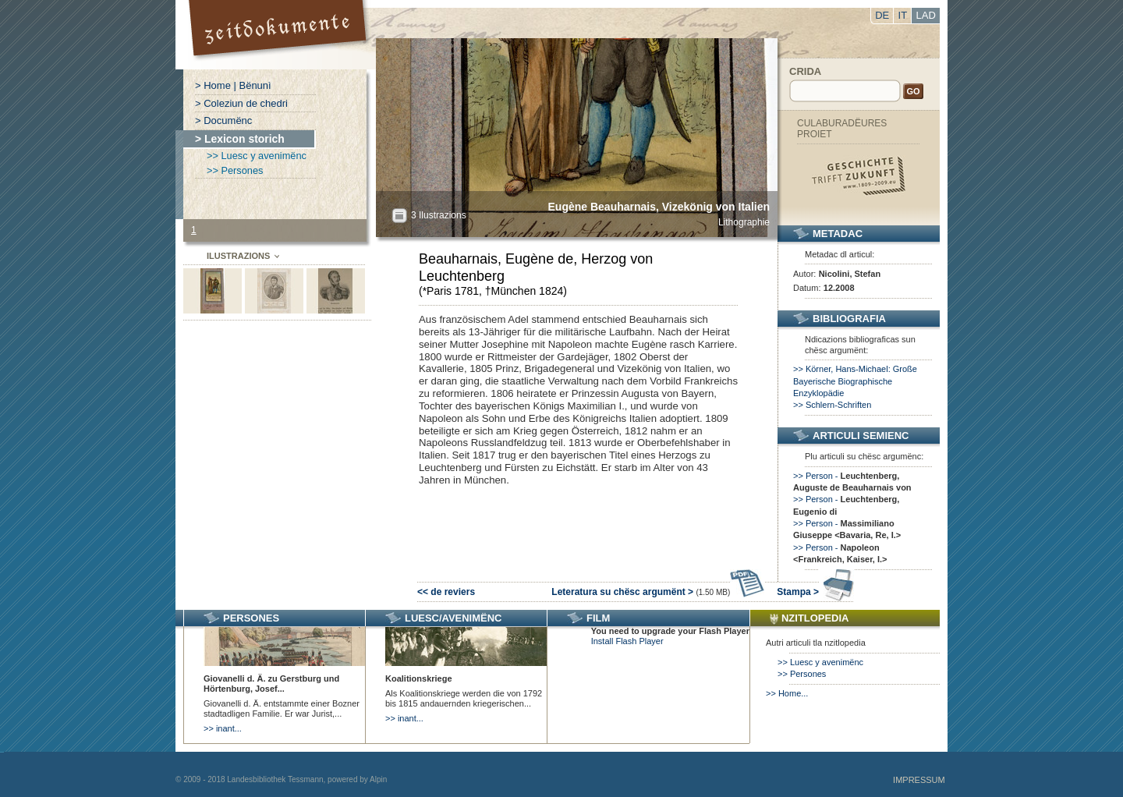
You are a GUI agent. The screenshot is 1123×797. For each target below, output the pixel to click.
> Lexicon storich (240, 139)
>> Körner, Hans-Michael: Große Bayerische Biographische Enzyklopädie (855, 381)
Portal (279, 34)
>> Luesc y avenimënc (256, 155)
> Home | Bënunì (233, 85)
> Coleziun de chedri (241, 103)
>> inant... (223, 728)
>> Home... (787, 693)
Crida (805, 71)
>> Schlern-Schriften (832, 404)
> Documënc (223, 120)
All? (399, 215)
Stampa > (815, 591)
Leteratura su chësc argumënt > (658, 591)
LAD (926, 15)
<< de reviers (446, 591)
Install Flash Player (627, 641)
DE (882, 15)
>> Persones (235, 170)
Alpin (378, 779)
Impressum (919, 780)
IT (903, 15)
